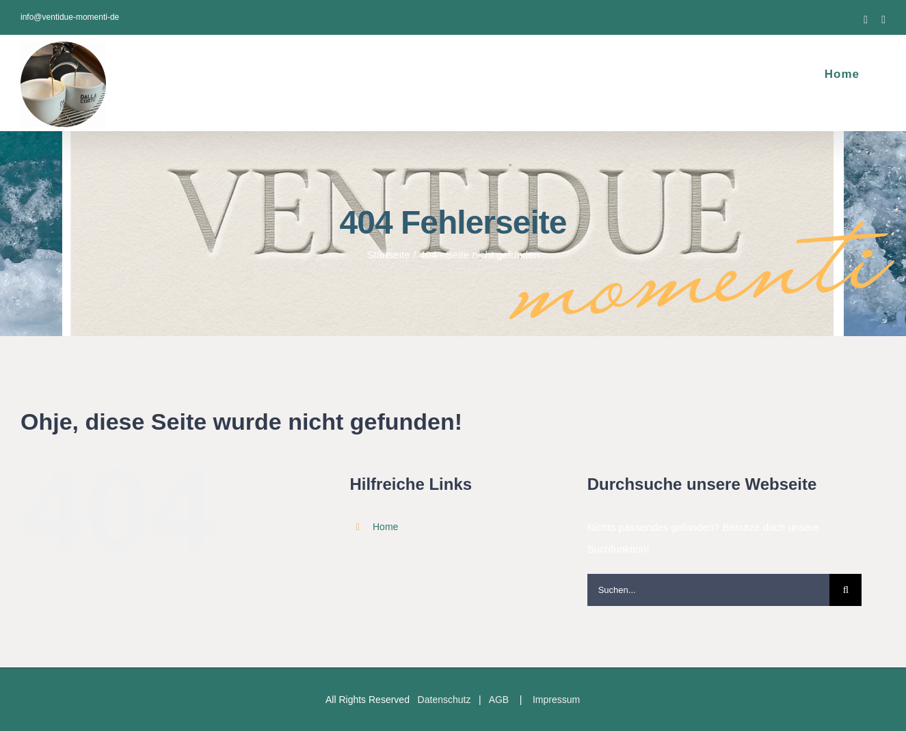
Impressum (556, 699)
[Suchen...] (708, 590)
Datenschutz (444, 699)
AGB (499, 699)
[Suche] (845, 590)
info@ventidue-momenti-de (70, 17)
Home (385, 526)
